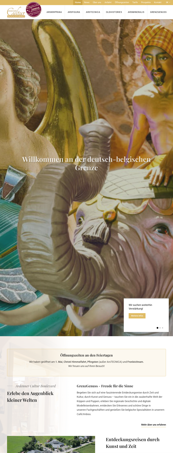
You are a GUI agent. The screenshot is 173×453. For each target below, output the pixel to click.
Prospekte (146, 2)
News (86, 2)
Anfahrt (108, 2)
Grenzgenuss (158, 12)
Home (78, 2)
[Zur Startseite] (24, 9)
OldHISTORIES (114, 12)
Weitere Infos (137, 316)
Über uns (97, 2)
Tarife (135, 2)
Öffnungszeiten (122, 2)
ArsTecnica (93, 12)
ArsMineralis (136, 12)
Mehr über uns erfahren (153, 424)
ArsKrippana (54, 12)
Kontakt (157, 2)
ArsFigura (74, 12)
